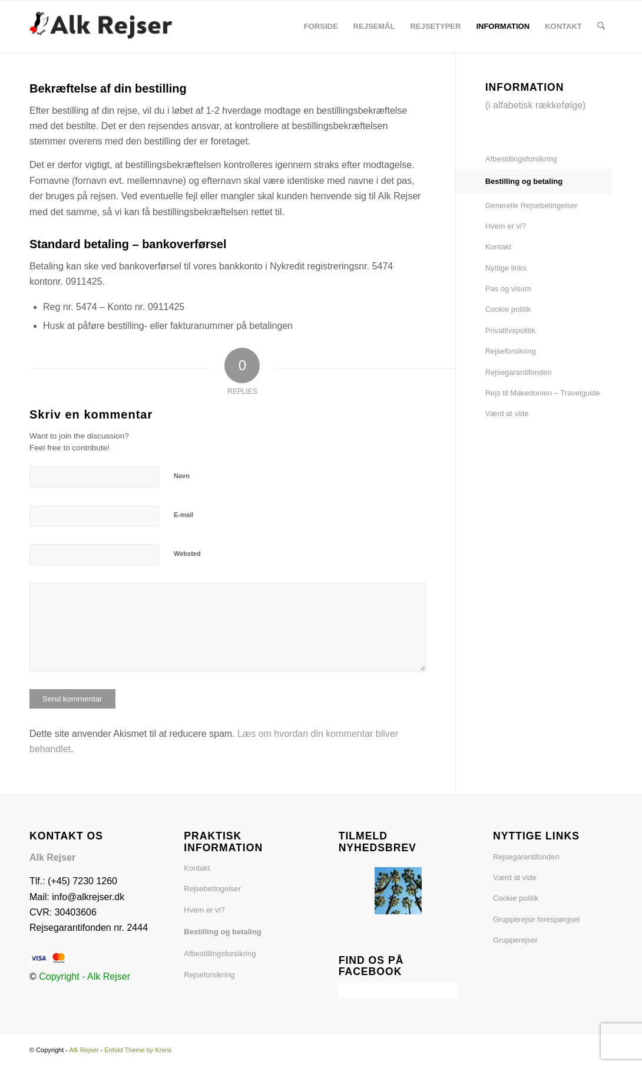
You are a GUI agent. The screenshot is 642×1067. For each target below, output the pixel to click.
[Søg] (601, 26)
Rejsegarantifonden (518, 372)
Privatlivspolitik (510, 330)
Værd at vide (507, 413)
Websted (187, 553)
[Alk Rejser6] (108, 26)
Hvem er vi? (505, 226)
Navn (182, 475)
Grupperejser (515, 940)
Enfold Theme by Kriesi (137, 1049)
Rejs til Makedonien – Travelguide (542, 392)
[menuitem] (321, 26)
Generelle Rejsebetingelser (531, 205)
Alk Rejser (83, 1049)
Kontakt (498, 246)
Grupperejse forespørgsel (536, 919)
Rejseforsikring (510, 351)
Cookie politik (508, 309)
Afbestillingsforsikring (521, 158)
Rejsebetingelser (212, 888)
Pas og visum (508, 288)
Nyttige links (506, 268)
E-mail (183, 514)
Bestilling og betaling (523, 181)
